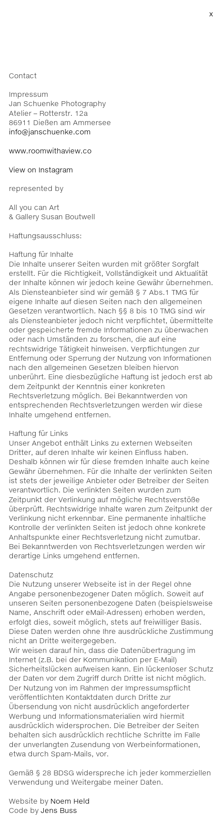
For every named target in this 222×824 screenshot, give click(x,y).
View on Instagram (41, 169)
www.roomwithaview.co (50, 150)
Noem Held (70, 801)
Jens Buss (59, 810)
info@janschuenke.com (50, 131)
